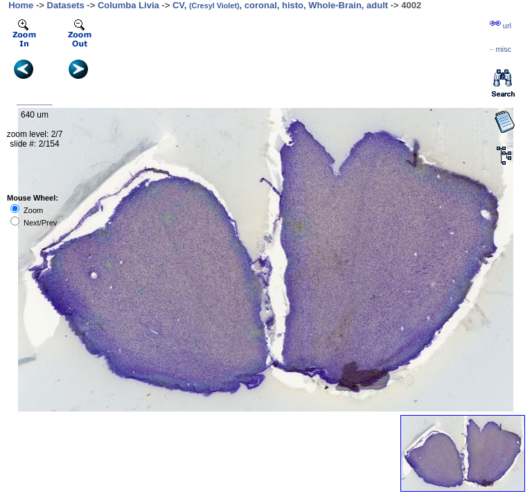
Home (20, 5)
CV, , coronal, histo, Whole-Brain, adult (280, 5)
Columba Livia (128, 5)
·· (500, 49)
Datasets (66, 5)
